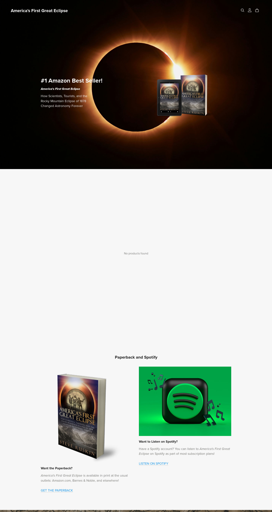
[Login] (249, 10)
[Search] (242, 10)
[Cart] (258, 10)
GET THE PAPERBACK (57, 490)
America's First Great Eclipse (39, 10)
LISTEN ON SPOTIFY (153, 464)
